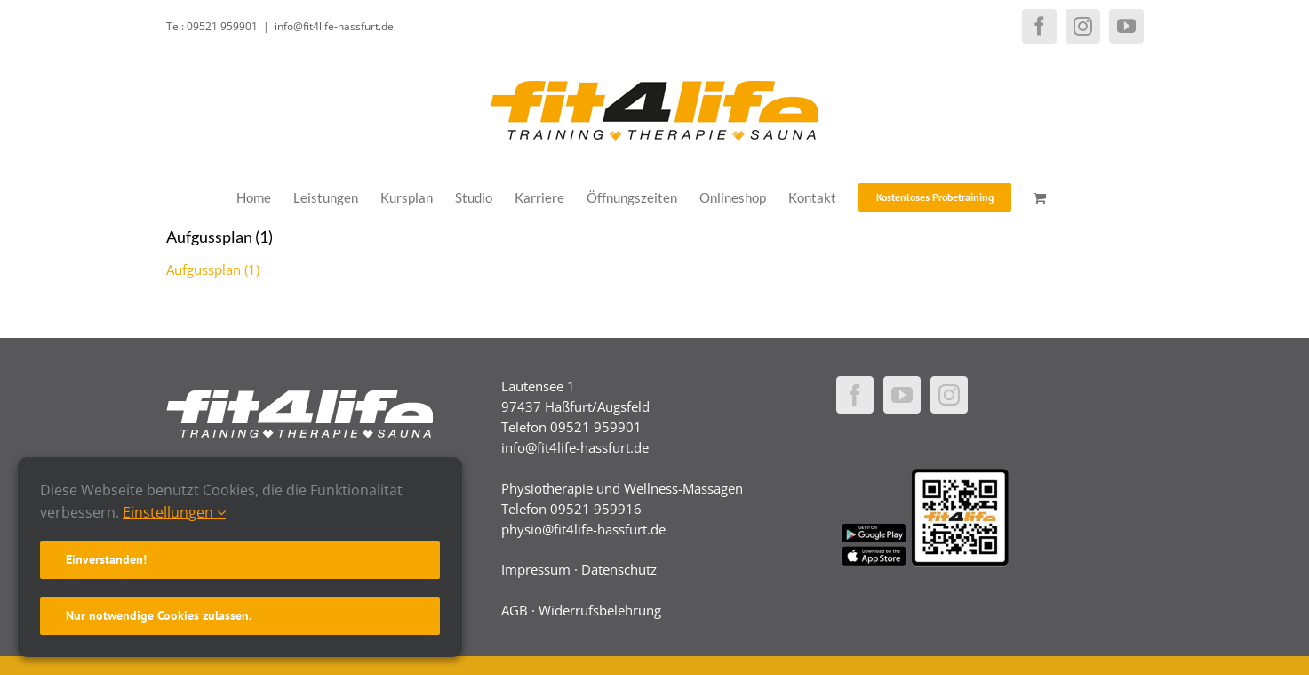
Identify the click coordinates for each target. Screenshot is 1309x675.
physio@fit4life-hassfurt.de (583, 529)
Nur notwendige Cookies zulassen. (158, 615)
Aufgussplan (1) (212, 269)
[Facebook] (855, 395)
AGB (514, 610)
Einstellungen (174, 512)
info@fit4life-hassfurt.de (334, 26)
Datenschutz (619, 569)
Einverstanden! (106, 559)
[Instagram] (949, 395)
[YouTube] (902, 395)
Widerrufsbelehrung (600, 610)
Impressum (536, 569)
